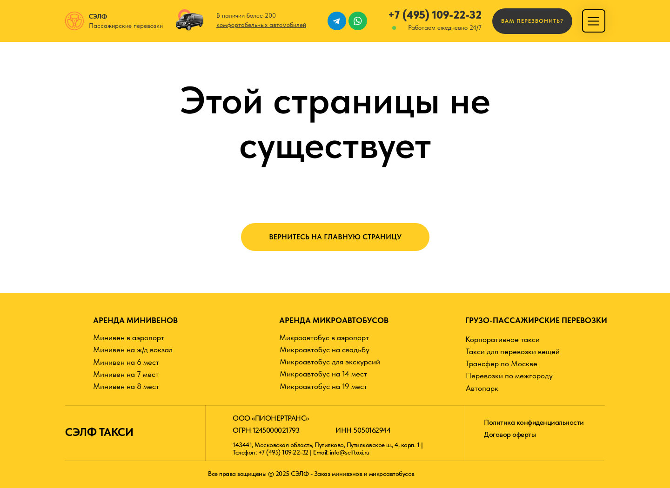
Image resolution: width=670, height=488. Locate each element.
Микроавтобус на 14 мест (323, 373)
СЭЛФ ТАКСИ (99, 432)
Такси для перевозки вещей (513, 351)
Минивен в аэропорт (128, 337)
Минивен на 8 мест (126, 386)
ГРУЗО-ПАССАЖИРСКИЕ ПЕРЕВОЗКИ (536, 320)
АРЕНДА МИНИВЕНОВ (135, 320)
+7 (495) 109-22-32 (435, 14)
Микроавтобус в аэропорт (324, 337)
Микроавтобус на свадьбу (324, 349)
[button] (532, 21)
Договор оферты (510, 434)
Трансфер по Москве (501, 363)
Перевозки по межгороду (509, 375)
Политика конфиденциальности (534, 422)
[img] (593, 21)
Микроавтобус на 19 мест (323, 386)
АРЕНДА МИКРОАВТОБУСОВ (334, 320)
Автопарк (482, 388)
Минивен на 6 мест (126, 362)
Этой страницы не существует (335, 122)
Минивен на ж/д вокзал (133, 349)
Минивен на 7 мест (126, 374)
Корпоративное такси (502, 339)
